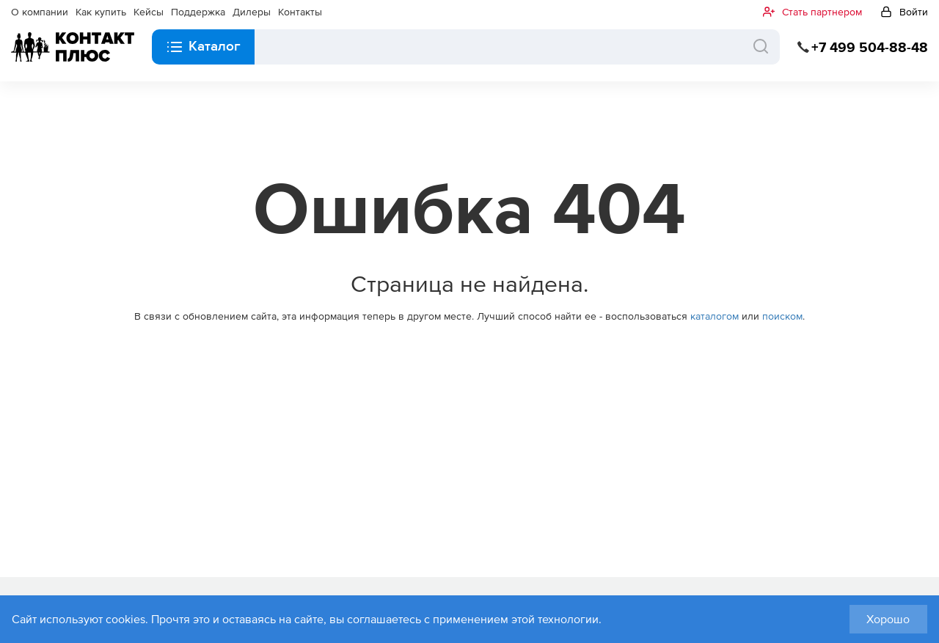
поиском (782, 316)
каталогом (714, 316)
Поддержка (198, 12)
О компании (39, 12)
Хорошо (888, 618)
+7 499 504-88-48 (869, 47)
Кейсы (149, 12)
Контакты (300, 12)
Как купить (101, 12)
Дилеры (252, 12)
